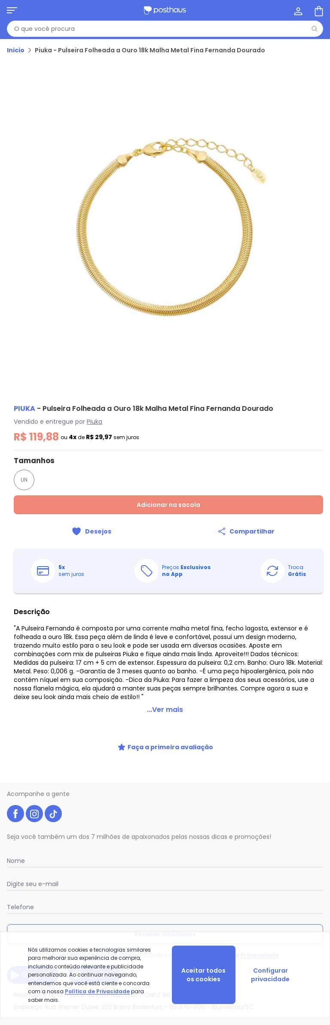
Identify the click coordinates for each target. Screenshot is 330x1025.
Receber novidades (165, 934)
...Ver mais (165, 709)
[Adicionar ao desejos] (91, 531)
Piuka (94, 421)
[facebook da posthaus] (15, 813)
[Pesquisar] (314, 29)
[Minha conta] (297, 10)
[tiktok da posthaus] (53, 813)
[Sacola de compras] (318, 10)
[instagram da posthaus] (34, 813)
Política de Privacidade (242, 955)
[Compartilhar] (245, 531)
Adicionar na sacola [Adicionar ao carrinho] (168, 504)
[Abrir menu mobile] (12, 10)
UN (24, 479)
